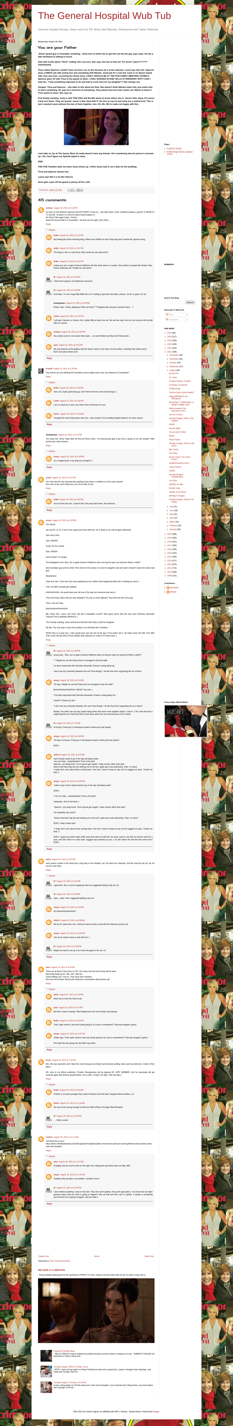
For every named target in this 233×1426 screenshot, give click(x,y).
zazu (56, 345)
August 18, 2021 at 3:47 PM (64, 478)
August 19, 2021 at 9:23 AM (71, 1090)
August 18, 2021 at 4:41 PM (68, 881)
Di (54, 277)
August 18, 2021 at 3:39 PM (77, 303)
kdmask (173, 592)
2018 (169, 542)
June (172, 510)
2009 (169, 576)
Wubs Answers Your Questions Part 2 (177, 409)
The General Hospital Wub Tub (104, 15)
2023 (169, 344)
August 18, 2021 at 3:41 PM (71, 316)
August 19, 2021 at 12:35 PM (68, 1116)
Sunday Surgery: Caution (180, 381)
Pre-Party (173, 453)
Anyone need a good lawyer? (181, 392)
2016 (169, 549)
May (172, 514)
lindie (56, 235)
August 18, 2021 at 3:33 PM (68, 277)
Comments (172, 319)
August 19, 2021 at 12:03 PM (72, 933)
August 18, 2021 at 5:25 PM (71, 994)
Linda (56, 316)
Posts (169, 314)
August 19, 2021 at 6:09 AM (72, 920)
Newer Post (44, 1256)
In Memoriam (174, 389)
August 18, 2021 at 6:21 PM (71, 1021)
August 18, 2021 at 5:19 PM (68, 894)
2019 (169, 538)
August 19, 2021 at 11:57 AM (72, 1034)
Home (96, 1256)
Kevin (56, 414)
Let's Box (173, 480)
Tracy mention (175, 467)
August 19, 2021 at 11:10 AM (72, 1103)
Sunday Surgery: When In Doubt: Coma (71, 1367)
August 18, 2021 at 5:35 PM (72, 907)
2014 (169, 557)
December (174, 355)
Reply (48, 224)
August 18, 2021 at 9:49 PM (72, 736)
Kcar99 (49, 368)
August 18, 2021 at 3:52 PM (71, 499)
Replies (52, 230)
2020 (169, 534)
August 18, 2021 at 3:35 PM (68, 290)
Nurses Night (174, 428)
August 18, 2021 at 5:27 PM (71, 1007)
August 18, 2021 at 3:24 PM (71, 261)
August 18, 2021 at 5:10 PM (63, 967)
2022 (169, 348)
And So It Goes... (176, 414)
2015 (169, 553)
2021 (169, 352)
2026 (169, 333)
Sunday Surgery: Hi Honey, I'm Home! (70, 1382)
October (173, 363)
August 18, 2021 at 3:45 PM (71, 388)
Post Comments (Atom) (60, 1261)
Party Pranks (174, 440)
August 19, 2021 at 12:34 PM (68, 1188)
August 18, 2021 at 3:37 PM (70, 435)
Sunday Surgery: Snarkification (176, 475)
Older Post (149, 1256)
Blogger (156, 1411)
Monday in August (176, 496)
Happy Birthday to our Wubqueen (178, 397)
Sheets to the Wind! (177, 492)
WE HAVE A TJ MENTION (51, 1270)
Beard (171, 436)
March (173, 522)
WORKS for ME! (176, 484)
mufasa (49, 208)
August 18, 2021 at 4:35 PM (71, 401)
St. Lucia (173, 377)
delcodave (174, 588)
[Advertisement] (177, 89)
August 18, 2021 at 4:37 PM (64, 859)
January (173, 529)
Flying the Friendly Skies (64, 1351)
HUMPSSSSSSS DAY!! (179, 463)
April (172, 518)
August (173, 370)
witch (48, 859)
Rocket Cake (174, 488)
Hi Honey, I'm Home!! (178, 385)
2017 (169, 545)
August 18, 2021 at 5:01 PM (71, 345)
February (174, 525)
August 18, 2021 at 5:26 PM (72, 456)
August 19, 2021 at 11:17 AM (66, 1137)
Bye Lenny (173, 449)
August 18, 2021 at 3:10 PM (65, 208)
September (175, 366)
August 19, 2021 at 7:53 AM (71, 414)
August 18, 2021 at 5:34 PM (72, 680)
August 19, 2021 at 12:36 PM (68, 946)
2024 (169, 340)
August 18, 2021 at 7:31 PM (68, 723)
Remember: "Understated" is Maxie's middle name (181, 403)
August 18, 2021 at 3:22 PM (71, 248)
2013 (169, 560)
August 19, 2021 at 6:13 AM (72, 755)
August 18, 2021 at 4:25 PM (73, 332)
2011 (169, 568)
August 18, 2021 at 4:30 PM (64, 520)
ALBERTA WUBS (174, 149)
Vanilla (172, 471)
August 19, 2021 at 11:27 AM (71, 1162)
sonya (56, 456)
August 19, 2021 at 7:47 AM (64, 1060)
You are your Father (177, 432)
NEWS (172, 424)
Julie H (57, 755)
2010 (169, 572)
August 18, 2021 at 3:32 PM (65, 368)
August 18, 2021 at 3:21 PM (71, 235)
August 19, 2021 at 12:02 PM (72, 781)
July (172, 506)
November (174, 359)
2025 (169, 336)
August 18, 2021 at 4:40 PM (68, 651)
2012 (169, 564)
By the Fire (173, 373)
